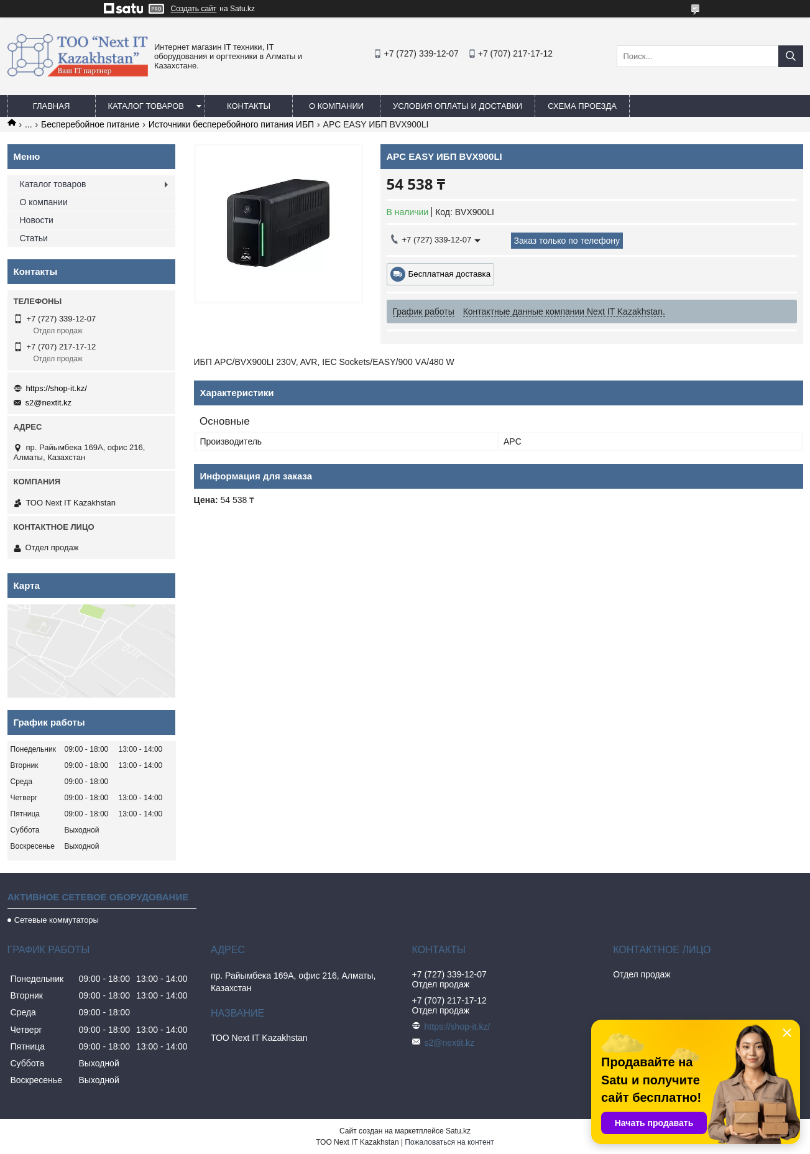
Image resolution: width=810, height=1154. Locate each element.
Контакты (248, 106)
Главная (51, 106)
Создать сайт (194, 8)
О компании (336, 106)
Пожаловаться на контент (449, 1142)
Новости (36, 220)
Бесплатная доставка (449, 274)
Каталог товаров (146, 106)
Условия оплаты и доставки (457, 106)
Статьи (34, 238)
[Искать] (790, 56)
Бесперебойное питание (90, 124)
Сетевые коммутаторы (56, 920)
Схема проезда (582, 106)
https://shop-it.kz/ (56, 388)
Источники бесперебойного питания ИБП (231, 124)
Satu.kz (458, 1131)
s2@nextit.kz (48, 402)
